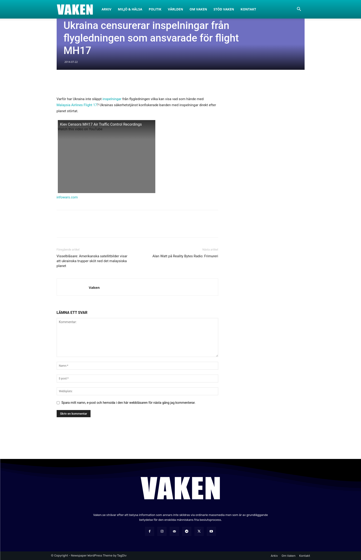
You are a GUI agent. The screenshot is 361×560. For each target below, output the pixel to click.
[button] (299, 9)
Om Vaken (198, 9)
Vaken (94, 287)
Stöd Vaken (224, 9)
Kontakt (248, 9)
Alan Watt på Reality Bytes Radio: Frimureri (185, 256)
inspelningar (112, 99)
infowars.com (67, 197)
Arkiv (106, 9)
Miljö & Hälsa (130, 9)
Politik (155, 9)
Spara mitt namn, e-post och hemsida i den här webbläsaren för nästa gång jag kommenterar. (129, 402)
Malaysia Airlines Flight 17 (77, 105)
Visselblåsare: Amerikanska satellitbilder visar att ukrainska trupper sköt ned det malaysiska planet (92, 261)
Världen (175, 9)
